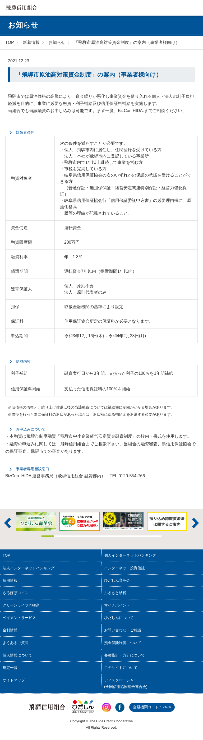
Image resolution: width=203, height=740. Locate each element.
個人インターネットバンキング (130, 555)
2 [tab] (60, 536)
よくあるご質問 (16, 643)
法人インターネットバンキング (28, 568)
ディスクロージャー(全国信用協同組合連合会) (125, 683)
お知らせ (56, 42)
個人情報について (17, 655)
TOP (9, 42)
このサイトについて (120, 667)
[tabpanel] (123, 521)
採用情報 (10, 580)
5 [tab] (96, 536)
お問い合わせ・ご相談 (122, 630)
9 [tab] (143, 536)
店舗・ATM (164, 8)
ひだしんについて (119, 618)
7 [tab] (119, 536)
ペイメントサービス (19, 618)
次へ (195, 523)
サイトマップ (14, 680)
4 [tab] (83, 536)
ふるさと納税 (115, 593)
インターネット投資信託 (124, 568)
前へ (7, 523)
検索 (179, 8)
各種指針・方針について (124, 655)
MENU (195, 8)
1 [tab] (47, 536)
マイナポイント (117, 605)
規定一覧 (10, 667)
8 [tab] (131, 536)
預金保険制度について (122, 643)
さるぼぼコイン (16, 593)
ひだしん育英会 (117, 580)
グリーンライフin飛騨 (21, 605)
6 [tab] (107, 536)
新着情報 (31, 42)
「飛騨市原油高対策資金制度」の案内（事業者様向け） (127, 42)
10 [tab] (155, 536)
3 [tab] (71, 536)
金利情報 (10, 630)
